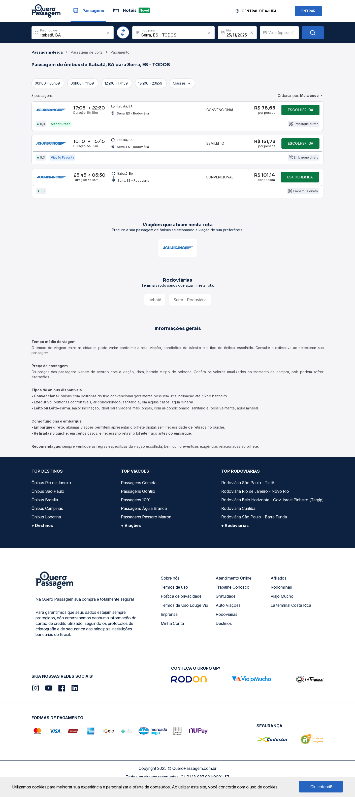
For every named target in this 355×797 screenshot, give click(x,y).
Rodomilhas (281, 599)
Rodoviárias (226, 626)
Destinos (224, 635)
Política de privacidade (181, 608)
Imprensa (169, 626)
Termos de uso (174, 599)
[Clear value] (252, 32)
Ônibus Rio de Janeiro (51, 495)
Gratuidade (226, 608)
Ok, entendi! (321, 786)
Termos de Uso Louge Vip (184, 617)
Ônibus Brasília (44, 512)
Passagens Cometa (138, 495)
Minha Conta (172, 635)
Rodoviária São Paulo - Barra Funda (254, 529)
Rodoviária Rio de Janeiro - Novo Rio (255, 503)
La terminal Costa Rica (291, 617)
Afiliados (278, 590)
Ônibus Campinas (47, 520)
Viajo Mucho (282, 608)
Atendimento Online (233, 590)
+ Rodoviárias (235, 537)
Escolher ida (300, 112)
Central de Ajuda (259, 11)
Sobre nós (170, 590)
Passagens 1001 (136, 512)
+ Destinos (42, 537)
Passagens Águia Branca (144, 520)
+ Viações (131, 537)
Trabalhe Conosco (232, 599)
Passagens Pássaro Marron (146, 529)
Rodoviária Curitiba (238, 520)
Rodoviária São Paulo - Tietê (247, 495)
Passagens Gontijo (138, 503)
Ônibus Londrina (46, 529)
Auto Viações (228, 617)
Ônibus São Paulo (47, 503)
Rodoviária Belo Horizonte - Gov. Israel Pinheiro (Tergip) (272, 512)
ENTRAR (308, 11)
